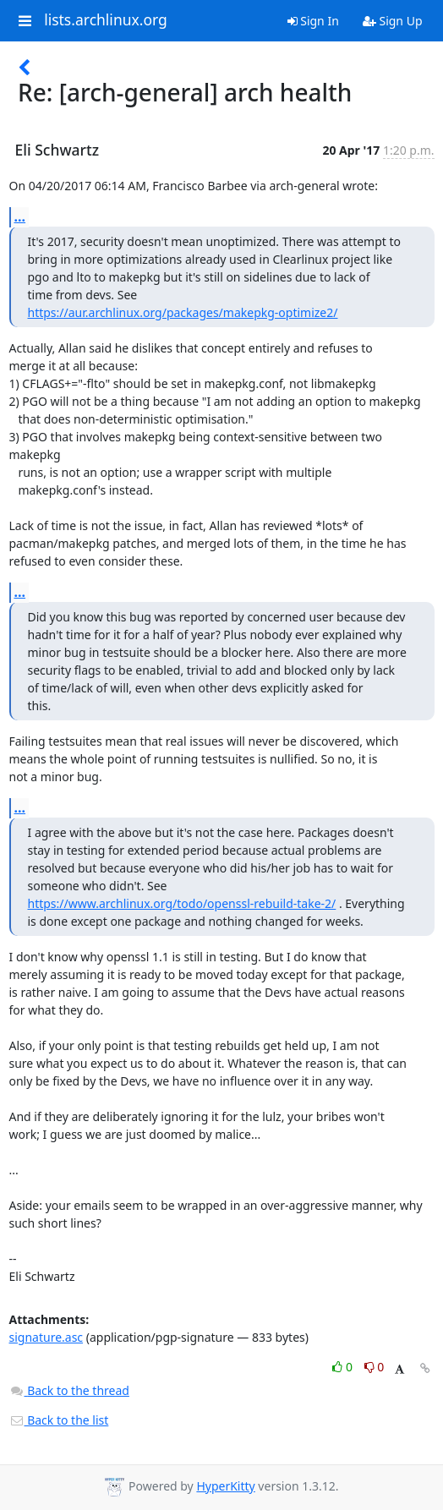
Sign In (313, 21)
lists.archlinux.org (105, 20)
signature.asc (46, 1337)
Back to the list (59, 1420)
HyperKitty (225, 1486)
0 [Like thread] (343, 1367)
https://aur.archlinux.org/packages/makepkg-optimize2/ (183, 312)
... (20, 216)
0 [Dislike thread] (374, 1367)
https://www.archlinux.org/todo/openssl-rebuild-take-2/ (182, 903)
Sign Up (393, 21)
